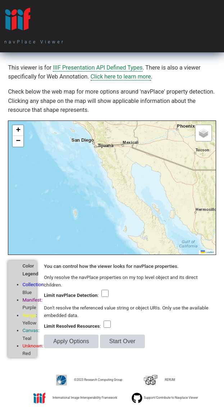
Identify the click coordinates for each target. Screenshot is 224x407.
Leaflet (207, 252)
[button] (18, 130)
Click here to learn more (121, 76)
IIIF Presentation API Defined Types (97, 67)
